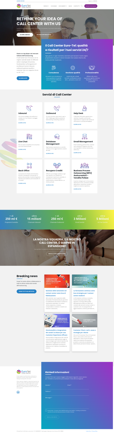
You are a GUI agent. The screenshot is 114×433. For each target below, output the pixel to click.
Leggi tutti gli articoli (26, 291)
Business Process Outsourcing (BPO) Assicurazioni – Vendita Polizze (84, 176)
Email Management (84, 144)
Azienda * (48, 385)
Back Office (29, 176)
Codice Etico (88, 431)
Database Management (57, 144)
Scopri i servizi (25, 35)
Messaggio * (48, 397)
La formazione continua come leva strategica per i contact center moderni (84, 293)
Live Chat (29, 144)
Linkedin (95, 1)
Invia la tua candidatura (57, 254)
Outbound (57, 115)
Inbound (29, 115)
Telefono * (48, 391)
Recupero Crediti (57, 176)
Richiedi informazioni (91, 6)
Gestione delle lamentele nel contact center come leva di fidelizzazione (56, 293)
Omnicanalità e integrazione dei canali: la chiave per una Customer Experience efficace (56, 332)
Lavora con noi (20, 1)
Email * (69, 385)
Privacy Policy (51, 410)
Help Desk (84, 115)
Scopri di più (23, 78)
